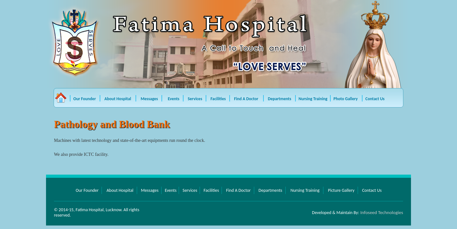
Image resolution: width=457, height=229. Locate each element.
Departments (279, 98)
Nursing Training (313, 98)
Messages (150, 98)
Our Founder (84, 98)
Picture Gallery (341, 190)
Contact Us (374, 98)
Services (195, 98)
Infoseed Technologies (382, 212)
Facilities (218, 98)
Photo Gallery (346, 98)
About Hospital (118, 98)
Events (174, 98)
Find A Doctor (246, 98)
